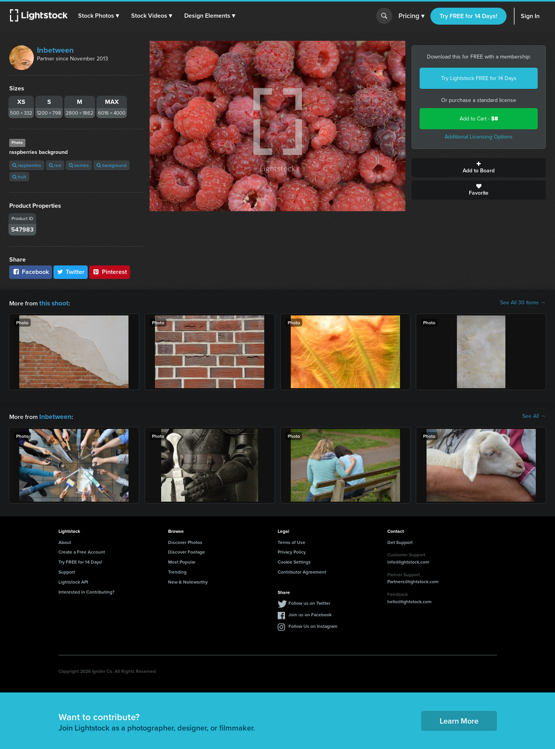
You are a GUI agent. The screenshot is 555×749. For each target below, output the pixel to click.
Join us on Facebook (310, 613)
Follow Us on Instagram (312, 624)
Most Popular (181, 560)
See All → (534, 415)
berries (79, 165)
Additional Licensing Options (479, 137)
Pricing (411, 16)
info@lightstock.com (408, 560)
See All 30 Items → (523, 303)
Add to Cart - (479, 119)
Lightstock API (73, 580)
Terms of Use (291, 540)
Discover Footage (186, 550)
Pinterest (109, 271)
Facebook (30, 271)
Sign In (530, 16)
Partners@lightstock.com (412, 580)
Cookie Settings (294, 560)
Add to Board (479, 167)
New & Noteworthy (188, 580)
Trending (177, 570)
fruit (19, 176)
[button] (99, 16)
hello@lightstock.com (409, 600)
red (55, 165)
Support (66, 570)
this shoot (52, 302)
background (112, 165)
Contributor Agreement (302, 570)
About (64, 540)
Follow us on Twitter (309, 601)
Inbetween (55, 50)
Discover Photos (185, 540)
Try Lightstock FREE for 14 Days (479, 78)
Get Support (400, 540)
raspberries (26, 165)
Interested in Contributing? (86, 590)
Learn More (459, 719)
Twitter (71, 271)
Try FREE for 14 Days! (468, 16)
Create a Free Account (81, 550)
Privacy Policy (292, 550)
